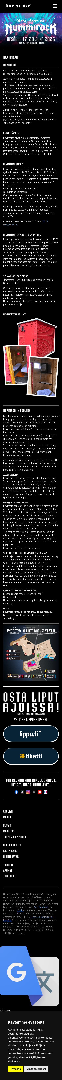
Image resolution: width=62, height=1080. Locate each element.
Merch (7, 817)
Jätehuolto (10, 876)
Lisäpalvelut (11, 851)
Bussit (7, 825)
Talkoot (8, 865)
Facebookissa (41, 907)
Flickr (20, 910)
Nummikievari (11, 856)
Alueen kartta (12, 845)
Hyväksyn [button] (16, 1069)
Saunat (7, 870)
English (8, 811)
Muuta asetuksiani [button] (36, 1069)
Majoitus (8, 831)
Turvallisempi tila (14, 837)
